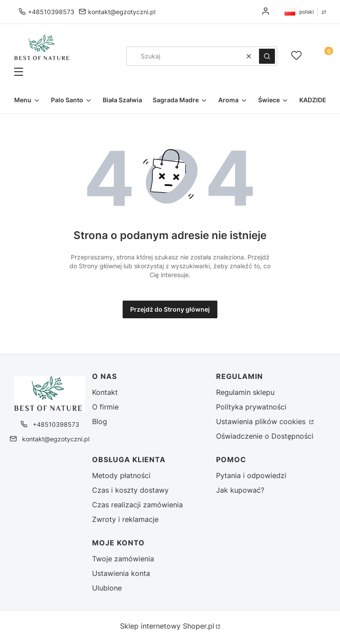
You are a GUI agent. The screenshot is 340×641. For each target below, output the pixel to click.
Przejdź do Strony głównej (170, 309)
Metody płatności (121, 475)
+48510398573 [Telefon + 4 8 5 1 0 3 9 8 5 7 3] (51, 11)
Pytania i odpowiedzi (251, 475)
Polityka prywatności (251, 406)
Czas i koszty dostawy (130, 490)
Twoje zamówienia (123, 558)
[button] (42, 72)
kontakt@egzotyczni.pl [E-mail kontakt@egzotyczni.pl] (121, 11)
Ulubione (107, 587)
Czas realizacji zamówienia (137, 504)
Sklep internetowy (167, 626)
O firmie (105, 406)
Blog (99, 421)
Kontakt (105, 392)
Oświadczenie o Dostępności (264, 436)
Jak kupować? (240, 490)
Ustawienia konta (121, 573)
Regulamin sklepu (245, 392)
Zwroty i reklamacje (125, 519)
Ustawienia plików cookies (262, 421)
